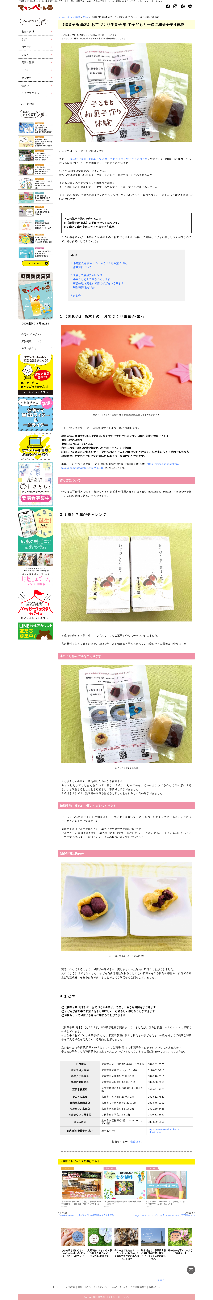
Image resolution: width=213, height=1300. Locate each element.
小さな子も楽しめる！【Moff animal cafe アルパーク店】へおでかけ (72, 1253)
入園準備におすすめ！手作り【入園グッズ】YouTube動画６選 (99, 1253)
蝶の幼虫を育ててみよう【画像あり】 (180, 1251)
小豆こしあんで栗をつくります (90, 279)
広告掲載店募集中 (138, 1287)
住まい (25, 85)
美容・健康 (27, 62)
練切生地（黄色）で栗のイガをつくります (97, 283)
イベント (26, 70)
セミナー (26, 77)
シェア (161, 1280)
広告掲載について (31, 341)
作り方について (81, 267)
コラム (88, 1287)
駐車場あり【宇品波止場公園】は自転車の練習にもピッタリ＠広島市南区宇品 (153, 1254)
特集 (80, 1287)
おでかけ (26, 47)
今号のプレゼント (31, 334)
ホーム (61, 17)
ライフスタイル (30, 93)
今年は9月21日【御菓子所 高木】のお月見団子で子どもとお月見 (108, 159)
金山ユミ (135, 1141)
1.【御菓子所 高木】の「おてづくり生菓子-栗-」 (99, 263)
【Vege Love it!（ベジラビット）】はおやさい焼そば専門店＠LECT (163, 1215)
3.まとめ (75, 295)
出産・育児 (27, 31)
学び (23, 39)
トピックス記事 (73, 17)
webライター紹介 (119, 1287)
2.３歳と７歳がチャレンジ (86, 275)
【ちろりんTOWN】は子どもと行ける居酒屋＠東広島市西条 (86, 1215)
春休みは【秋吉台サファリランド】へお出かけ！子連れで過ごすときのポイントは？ (126, 1254)
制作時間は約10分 (82, 287)
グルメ (86, 17)
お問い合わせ (29, 348)
